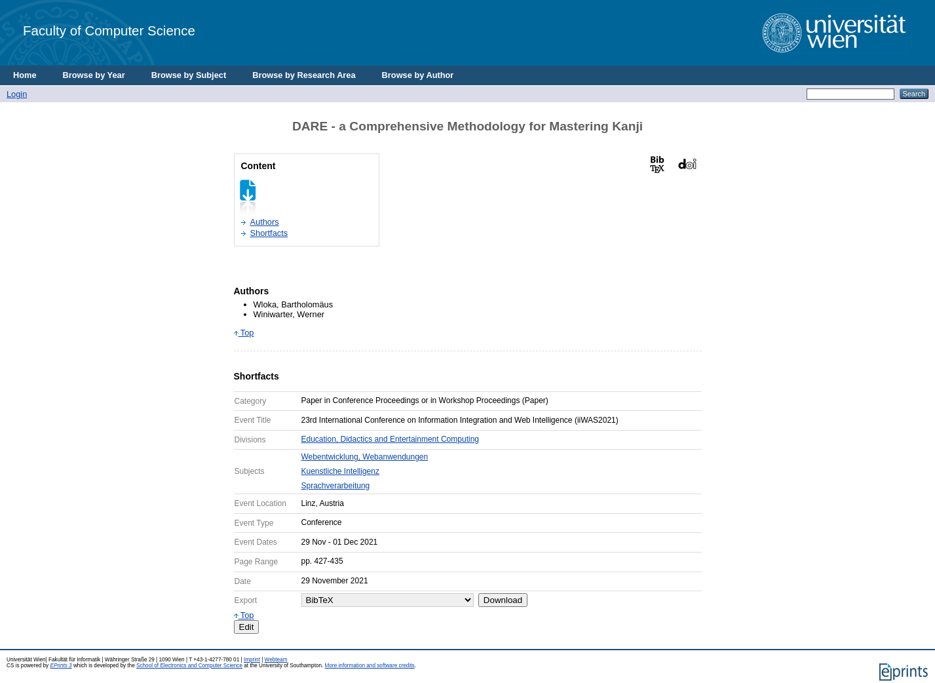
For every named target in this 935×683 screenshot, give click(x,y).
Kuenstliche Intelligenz (340, 471)
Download (503, 600)
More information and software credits (370, 666)
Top (244, 333)
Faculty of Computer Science (109, 30)
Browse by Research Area (303, 75)
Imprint (252, 660)
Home (25, 75)
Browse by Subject (189, 75)
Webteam (276, 660)
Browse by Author (418, 75)
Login (17, 94)
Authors (264, 222)
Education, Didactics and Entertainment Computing (390, 439)
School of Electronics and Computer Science (189, 666)
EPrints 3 (60, 666)
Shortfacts (269, 233)
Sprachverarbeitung (335, 485)
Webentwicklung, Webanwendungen (365, 456)
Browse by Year (94, 75)
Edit (246, 627)
